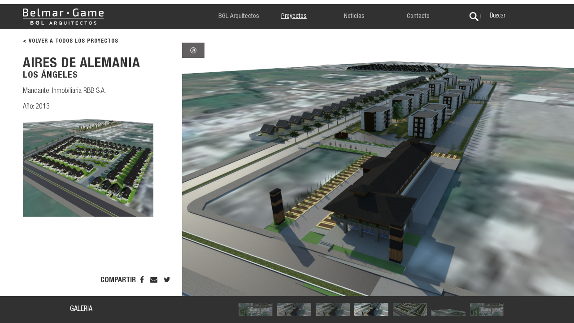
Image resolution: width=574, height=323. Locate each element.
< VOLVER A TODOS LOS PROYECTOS (70, 41)
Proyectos (294, 16)
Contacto (418, 16)
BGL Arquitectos (238, 16)
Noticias (354, 16)
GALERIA (81, 309)
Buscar (497, 16)
